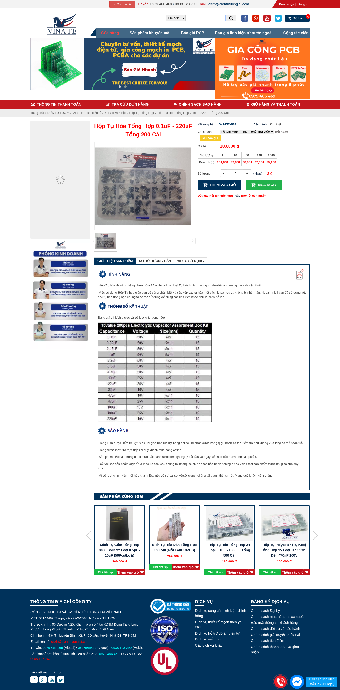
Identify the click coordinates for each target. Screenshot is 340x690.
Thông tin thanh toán (59, 103)
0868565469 (87, 646)
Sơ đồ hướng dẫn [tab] (155, 260)
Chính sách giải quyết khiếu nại (275, 633)
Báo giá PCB (191, 32)
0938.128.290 (185, 4)
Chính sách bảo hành (200, 103)
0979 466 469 (53, 646)
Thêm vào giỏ (223, 184)
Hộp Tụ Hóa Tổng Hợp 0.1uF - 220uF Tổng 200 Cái (195, 111)
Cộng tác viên (297, 32)
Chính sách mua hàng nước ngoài (278, 615)
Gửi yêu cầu (121, 4)
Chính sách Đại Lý (265, 609)
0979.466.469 (160, 4)
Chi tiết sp (105, 571)
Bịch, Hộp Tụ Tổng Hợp (139, 111)
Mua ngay (267, 184)
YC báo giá (210, 137)
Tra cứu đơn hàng (130, 103)
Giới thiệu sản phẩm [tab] (115, 260)
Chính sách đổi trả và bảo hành (275, 627)
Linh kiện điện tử (92, 111)
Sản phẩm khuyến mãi (147, 32)
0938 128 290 (121, 646)
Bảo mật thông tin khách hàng (274, 621)
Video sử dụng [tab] (190, 260)
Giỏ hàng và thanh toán (275, 103)
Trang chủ (37, 111)
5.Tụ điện (113, 111)
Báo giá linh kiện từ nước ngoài (243, 32)
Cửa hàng (106, 32)
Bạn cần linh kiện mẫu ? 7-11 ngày (321, 681)
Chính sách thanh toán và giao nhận (275, 648)
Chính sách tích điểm (267, 639)
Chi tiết (275, 123)
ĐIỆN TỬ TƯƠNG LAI (62, 111)
